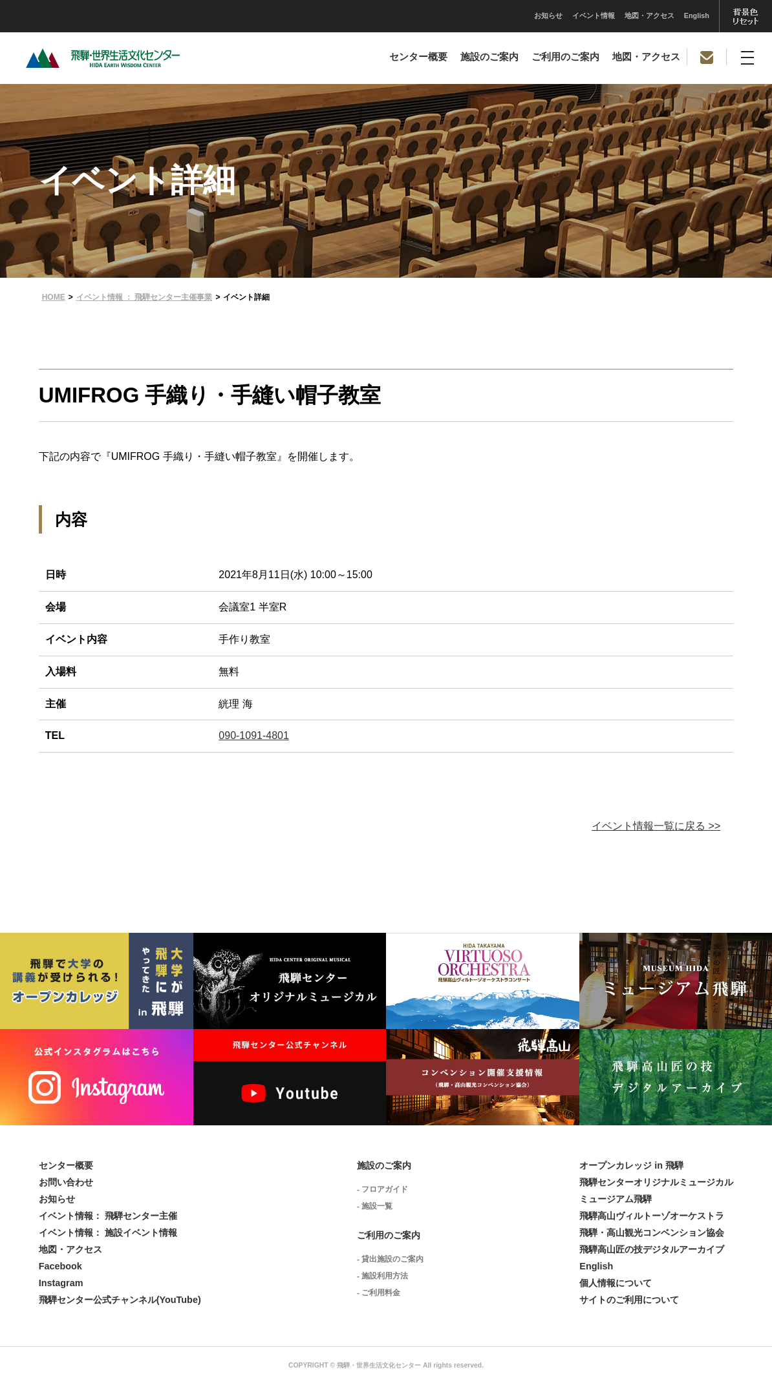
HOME (53, 297)
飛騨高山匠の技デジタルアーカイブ (651, 1249)
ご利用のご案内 (565, 57)
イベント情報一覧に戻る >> (656, 825)
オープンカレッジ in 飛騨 (631, 1165)
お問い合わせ (66, 1182)
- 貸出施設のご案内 (390, 1259)
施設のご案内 (489, 57)
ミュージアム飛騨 (615, 1199)
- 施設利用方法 (382, 1275)
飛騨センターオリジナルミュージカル (656, 1182)
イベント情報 (464, 15)
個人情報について (615, 1283)
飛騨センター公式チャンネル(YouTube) (120, 1300)
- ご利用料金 (378, 1292)
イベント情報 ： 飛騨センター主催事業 (144, 297)
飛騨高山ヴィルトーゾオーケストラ (651, 1216)
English (567, 15)
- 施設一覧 (374, 1206)
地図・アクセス (520, 15)
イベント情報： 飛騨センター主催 (108, 1216)
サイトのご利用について (629, 1300)
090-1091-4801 (254, 735)
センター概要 (418, 57)
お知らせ (419, 15)
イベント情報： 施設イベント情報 (108, 1232)
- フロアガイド (382, 1189)
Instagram (61, 1283)
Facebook (60, 1266)
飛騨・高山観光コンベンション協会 (651, 1232)
